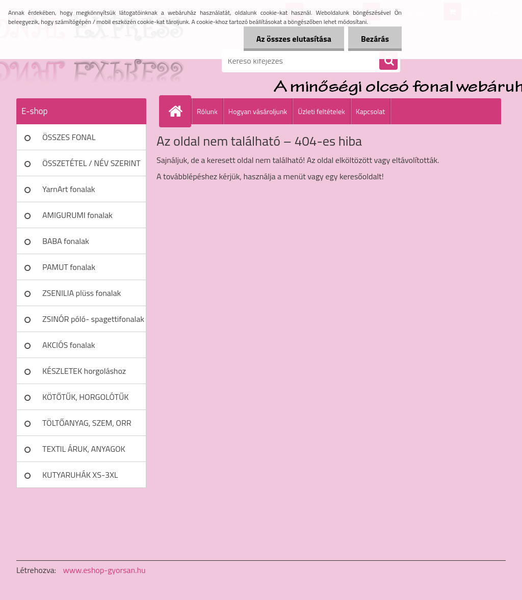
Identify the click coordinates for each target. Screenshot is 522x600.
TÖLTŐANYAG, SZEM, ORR (87, 423)
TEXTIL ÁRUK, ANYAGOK (83, 449)
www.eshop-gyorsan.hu (104, 570)
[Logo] (86, 60)
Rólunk (207, 111)
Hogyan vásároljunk (257, 111)
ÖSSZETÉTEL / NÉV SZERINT (91, 163)
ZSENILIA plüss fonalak (81, 293)
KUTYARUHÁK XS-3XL (80, 475)
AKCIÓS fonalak (68, 345)
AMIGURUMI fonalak (77, 215)
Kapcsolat (370, 111)
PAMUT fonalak (68, 267)
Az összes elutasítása (293, 39)
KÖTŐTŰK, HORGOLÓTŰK (85, 397)
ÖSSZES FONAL (68, 137)
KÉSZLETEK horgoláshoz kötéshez (84, 374)
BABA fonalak (65, 241)
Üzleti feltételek (321, 111)
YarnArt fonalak (68, 189)
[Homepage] (179, 111)
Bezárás (375, 39)
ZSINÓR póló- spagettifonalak (93, 319)
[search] (388, 61)
